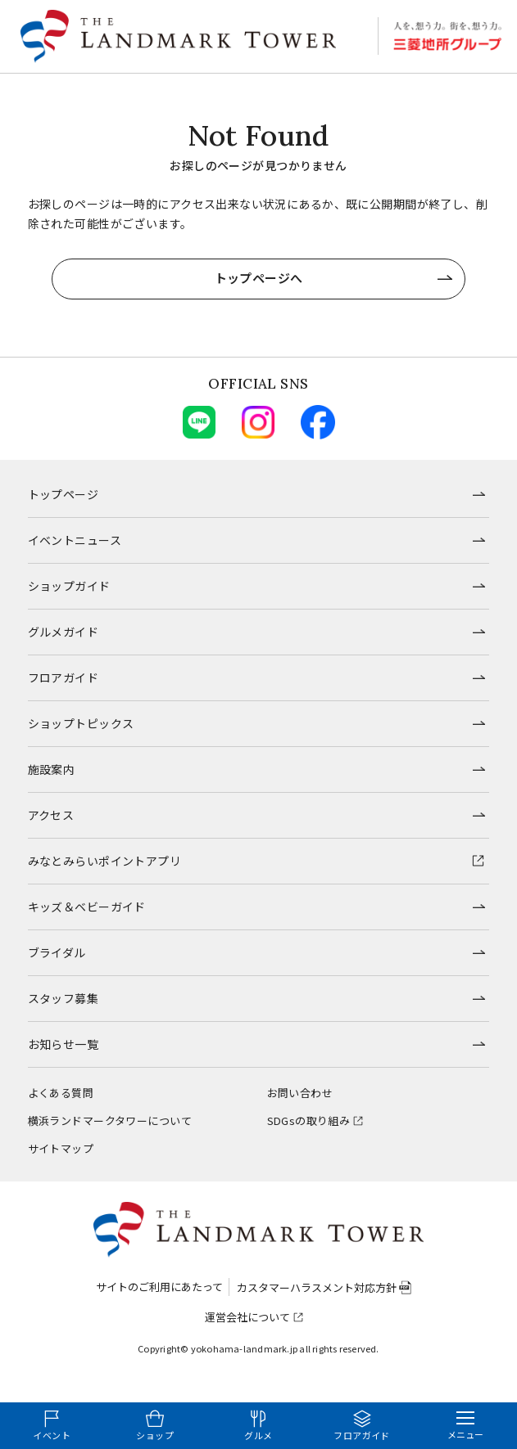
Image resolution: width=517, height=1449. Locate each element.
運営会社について (247, 1317)
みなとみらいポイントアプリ (104, 861)
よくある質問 (61, 1092)
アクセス (51, 815)
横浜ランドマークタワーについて (110, 1120)
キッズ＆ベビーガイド (87, 906)
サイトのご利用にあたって (159, 1286)
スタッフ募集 (63, 998)
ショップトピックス (81, 723)
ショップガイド (69, 586)
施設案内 (51, 769)
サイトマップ (61, 1148)
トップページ (63, 494)
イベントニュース (74, 540)
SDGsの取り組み (309, 1120)
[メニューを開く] (465, 1426)
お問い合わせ (300, 1092)
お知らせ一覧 (63, 1044)
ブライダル (57, 952)
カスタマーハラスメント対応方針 (317, 1287)
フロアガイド (63, 677)
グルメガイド (63, 631)
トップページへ (259, 277)
